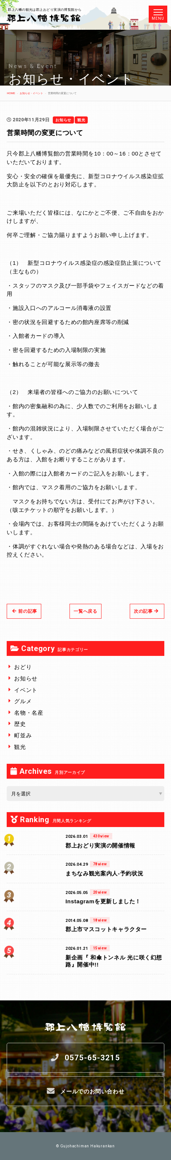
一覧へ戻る (85, 611)
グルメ (23, 701)
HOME (11, 93)
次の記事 (146, 611)
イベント (26, 690)
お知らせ (26, 678)
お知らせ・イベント (31, 93)
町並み (23, 735)
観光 (20, 747)
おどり (23, 667)
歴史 (20, 724)
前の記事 (24, 611)
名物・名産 (28, 712)
